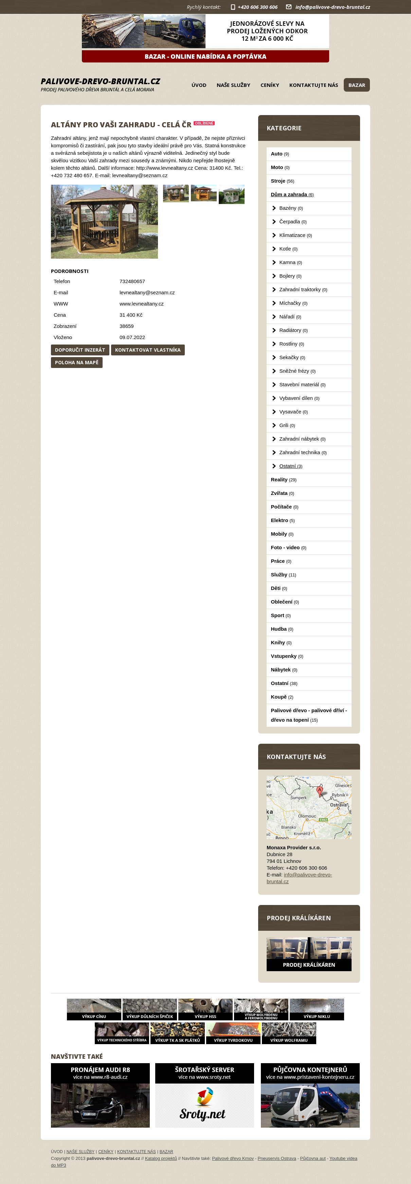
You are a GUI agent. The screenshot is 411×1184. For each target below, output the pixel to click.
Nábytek (284, 669)
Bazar (357, 84)
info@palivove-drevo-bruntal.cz (333, 6)
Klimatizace (296, 235)
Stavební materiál (303, 384)
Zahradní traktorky (303, 289)
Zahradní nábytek (303, 439)
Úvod (199, 84)
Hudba (282, 629)
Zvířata (282, 493)
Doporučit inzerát (80, 350)
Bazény (291, 208)
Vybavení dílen (300, 398)
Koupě (282, 697)
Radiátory (294, 330)
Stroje (282, 181)
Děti (279, 588)
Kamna (291, 262)
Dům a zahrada (292, 194)
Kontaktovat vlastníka (148, 350)
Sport (281, 615)
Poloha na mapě (77, 362)
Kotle (289, 249)
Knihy (281, 642)
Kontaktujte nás (313, 84)
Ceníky (270, 84)
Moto (280, 167)
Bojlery (291, 276)
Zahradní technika (303, 452)
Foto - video (288, 547)
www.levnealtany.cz (142, 304)
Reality (284, 479)
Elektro (283, 520)
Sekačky (292, 357)
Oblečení (285, 602)
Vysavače (294, 411)
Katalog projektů (161, 1158)
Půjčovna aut (313, 1158)
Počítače (285, 507)
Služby (284, 574)
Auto (280, 153)
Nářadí (290, 316)
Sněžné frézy (298, 371)
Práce (281, 561)
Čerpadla (293, 221)
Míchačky (294, 303)
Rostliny (292, 344)
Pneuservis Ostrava (277, 1158)
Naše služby (233, 84)
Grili (287, 425)
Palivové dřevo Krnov (233, 1158)
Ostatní (291, 466)
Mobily (282, 534)
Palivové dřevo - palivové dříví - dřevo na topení (309, 715)
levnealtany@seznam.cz (147, 292)
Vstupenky (287, 656)
